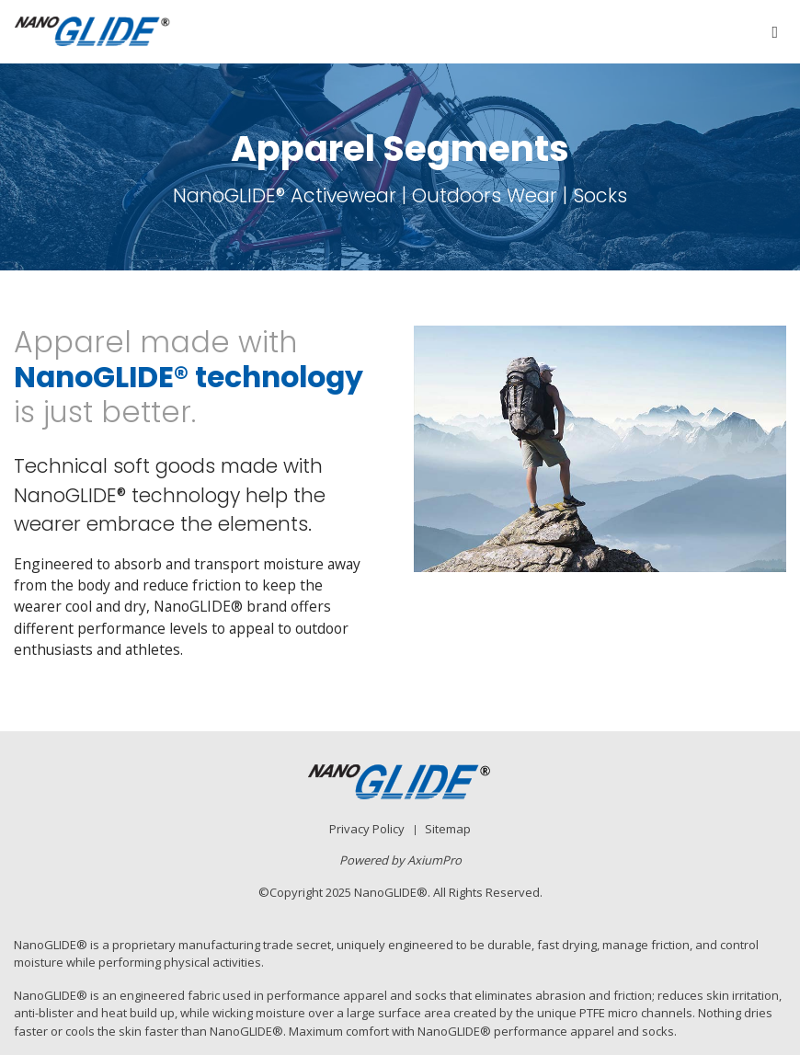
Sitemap (448, 828)
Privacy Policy (367, 828)
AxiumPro (434, 860)
